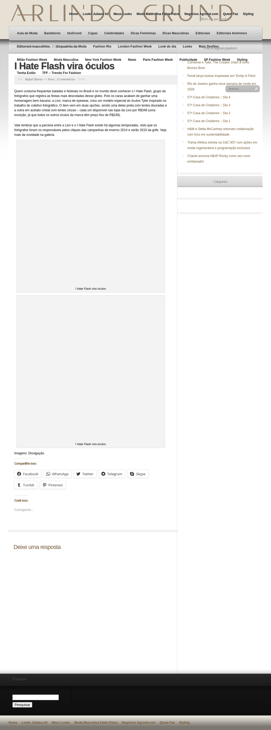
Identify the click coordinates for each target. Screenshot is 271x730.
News (132, 60)
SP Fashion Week (217, 60)
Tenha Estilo (26, 73)
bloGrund (74, 33)
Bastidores (52, 33)
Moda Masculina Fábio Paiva (158, 14)
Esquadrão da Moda (71, 46)
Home (73, 14)
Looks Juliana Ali (96, 14)
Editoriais (203, 33)
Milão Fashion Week (32, 60)
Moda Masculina (66, 60)
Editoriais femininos (232, 33)
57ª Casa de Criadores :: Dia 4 (209, 97)
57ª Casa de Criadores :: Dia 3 (209, 105)
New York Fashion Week (103, 60)
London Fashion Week (135, 46)
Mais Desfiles (209, 46)
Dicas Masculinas (175, 33)
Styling (248, 14)
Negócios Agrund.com (201, 14)
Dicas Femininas (143, 33)
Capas (93, 33)
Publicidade (188, 60)
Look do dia (167, 46)
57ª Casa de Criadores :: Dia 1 (209, 121)
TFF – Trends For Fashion (61, 73)
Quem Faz (230, 14)
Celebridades (114, 33)
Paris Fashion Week (158, 60)
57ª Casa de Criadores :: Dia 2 (209, 113)
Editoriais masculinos (33, 46)
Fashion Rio (102, 46)
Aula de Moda (27, 33)
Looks (187, 46)
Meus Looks (123, 14)
